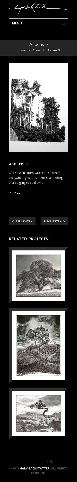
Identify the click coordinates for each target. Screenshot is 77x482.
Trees (36, 50)
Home (21, 50)
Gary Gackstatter (34, 468)
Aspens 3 (54, 50)
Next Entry (54, 221)
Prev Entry (22, 221)
